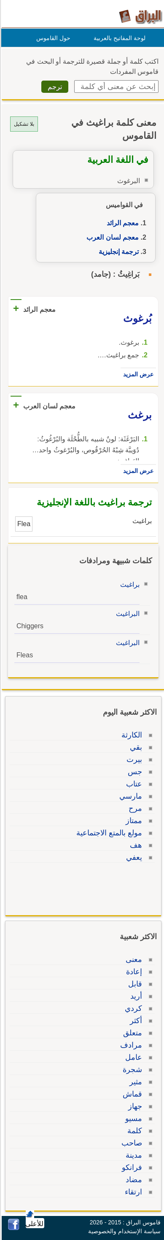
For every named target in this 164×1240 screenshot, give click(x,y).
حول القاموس (52, 38)
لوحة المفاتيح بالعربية (118, 38)
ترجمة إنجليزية (117, 251)
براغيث (128, 584)
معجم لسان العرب (111, 237)
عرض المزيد (137, 374)
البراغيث (126, 613)
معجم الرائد (121, 223)
